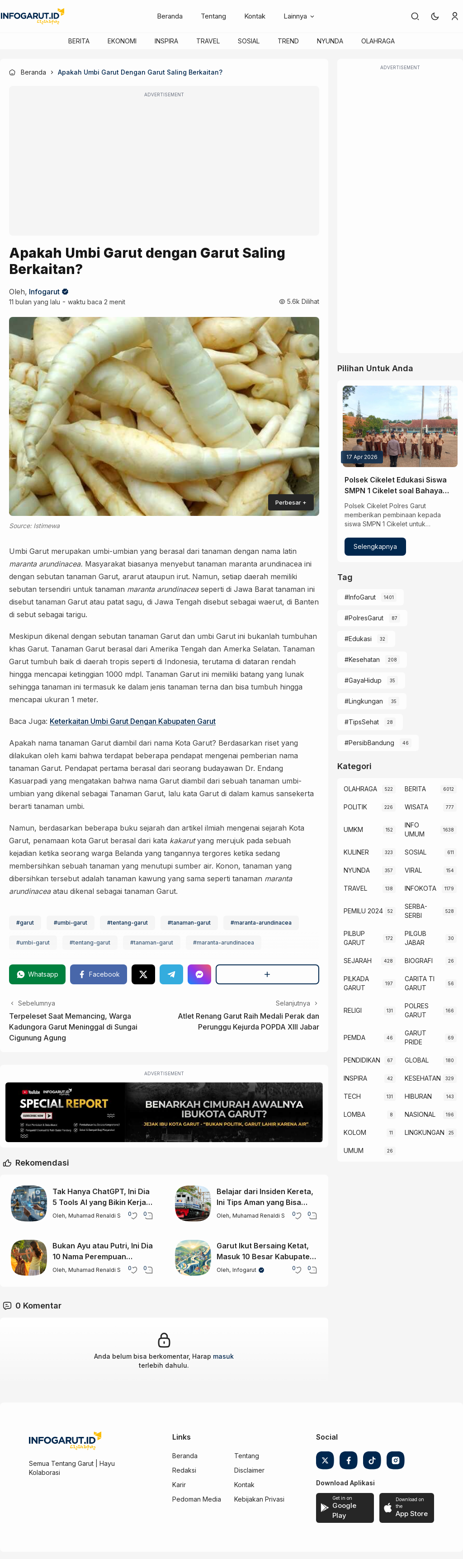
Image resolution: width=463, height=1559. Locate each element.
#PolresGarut (364, 618)
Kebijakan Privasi (259, 1499)
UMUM (354, 1150)
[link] (415, 16)
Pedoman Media (196, 1499)
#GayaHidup (363, 680)
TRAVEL (208, 41)
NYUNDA (330, 41)
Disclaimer (249, 1470)
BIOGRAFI (419, 960)
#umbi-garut (70, 922)
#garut (25, 922)
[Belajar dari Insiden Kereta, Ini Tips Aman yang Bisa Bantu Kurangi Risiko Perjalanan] (193, 1204)
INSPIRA (166, 41)
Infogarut (44, 291)
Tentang (213, 16)
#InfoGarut (360, 597)
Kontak (254, 16)
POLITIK (355, 807)
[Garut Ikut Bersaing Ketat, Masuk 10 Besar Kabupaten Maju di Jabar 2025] (193, 1258)
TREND (288, 41)
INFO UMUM (415, 829)
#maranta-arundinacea (261, 922)
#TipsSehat (362, 722)
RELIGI (353, 1010)
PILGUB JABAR (415, 938)
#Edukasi (358, 638)
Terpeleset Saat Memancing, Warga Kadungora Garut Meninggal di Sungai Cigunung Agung (73, 1026)
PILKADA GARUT (356, 983)
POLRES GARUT (417, 1010)
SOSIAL (249, 41)
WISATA (416, 807)
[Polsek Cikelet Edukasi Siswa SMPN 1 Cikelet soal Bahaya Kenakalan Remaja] (400, 426)
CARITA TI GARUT (420, 983)
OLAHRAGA (378, 41)
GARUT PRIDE (415, 1037)
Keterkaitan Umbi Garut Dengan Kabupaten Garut (133, 721)
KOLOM (355, 1132)
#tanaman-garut (189, 922)
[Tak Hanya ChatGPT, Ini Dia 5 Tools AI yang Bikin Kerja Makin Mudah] (29, 1204)
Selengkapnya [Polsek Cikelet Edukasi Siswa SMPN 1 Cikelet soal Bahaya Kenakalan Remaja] (375, 546)
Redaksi (184, 1470)
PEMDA (354, 1037)
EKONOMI (122, 41)
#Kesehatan (362, 659)
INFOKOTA (420, 888)
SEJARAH (358, 960)
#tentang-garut (127, 922)
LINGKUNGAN (424, 1132)
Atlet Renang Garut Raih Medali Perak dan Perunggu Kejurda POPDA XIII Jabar (248, 1021)
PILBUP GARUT (354, 938)
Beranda (170, 16)
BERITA (79, 41)
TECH (352, 1096)
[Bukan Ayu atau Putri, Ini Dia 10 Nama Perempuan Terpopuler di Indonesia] (29, 1258)
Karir (179, 1484)
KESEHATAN (423, 1078)
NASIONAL (420, 1114)
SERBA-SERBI (416, 910)
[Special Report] (164, 1112)
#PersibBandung (369, 742)
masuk (223, 1356)
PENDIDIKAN (362, 1060)
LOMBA (354, 1114)
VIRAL (413, 870)
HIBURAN (418, 1096)
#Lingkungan (364, 701)
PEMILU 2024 (363, 911)
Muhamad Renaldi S (94, 1215)
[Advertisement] (164, 167)
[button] (435, 16)
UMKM (353, 829)
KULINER (356, 852)
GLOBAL (417, 1060)
